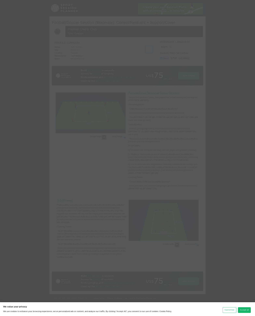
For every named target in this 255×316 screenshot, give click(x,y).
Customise (229, 309)
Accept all (244, 309)
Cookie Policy (165, 310)
